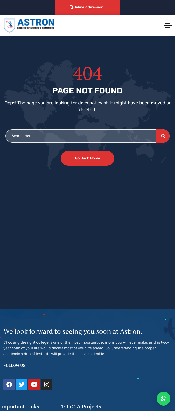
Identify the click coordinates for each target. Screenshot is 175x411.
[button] (163, 399)
